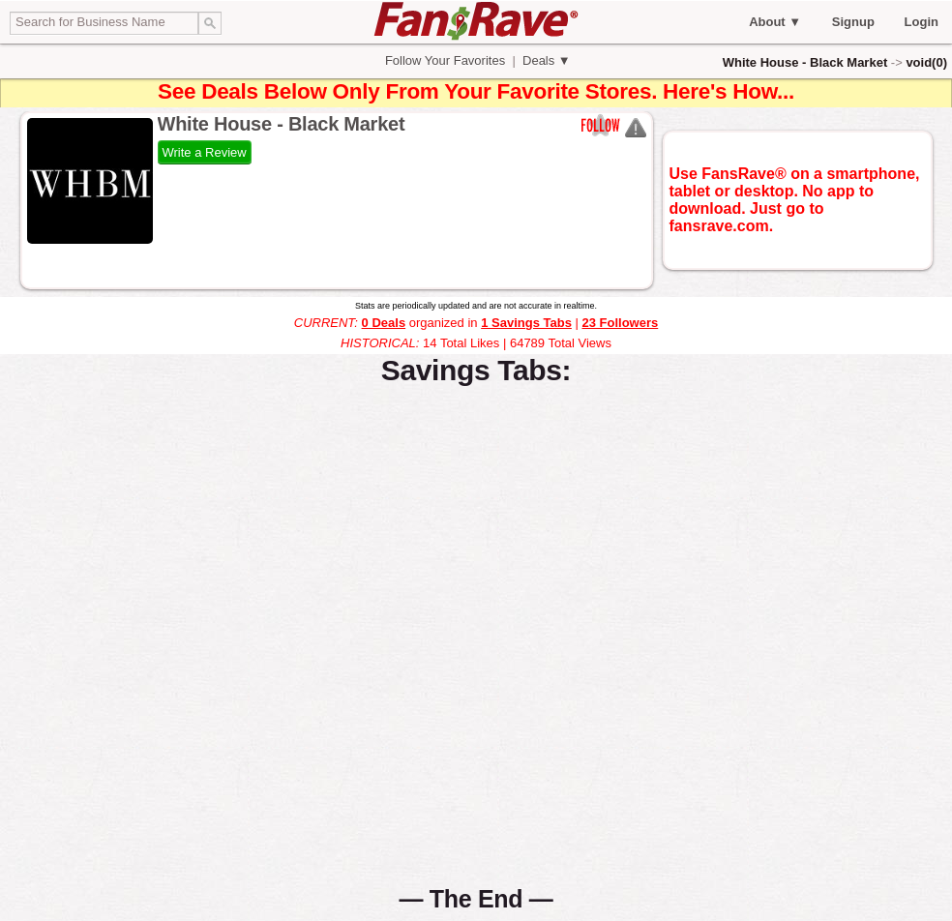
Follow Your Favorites (445, 60)
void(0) (926, 62)
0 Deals (384, 322)
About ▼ (775, 22)
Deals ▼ (544, 60)
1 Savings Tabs (526, 322)
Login (921, 22)
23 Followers (619, 322)
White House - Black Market (805, 62)
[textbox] (104, 23)
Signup (853, 22)
